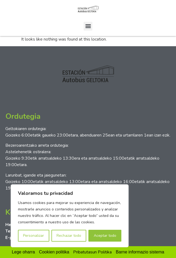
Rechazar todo (69, 235)
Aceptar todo (105, 235)
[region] (70, 215)
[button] (88, 26)
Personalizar (33, 235)
